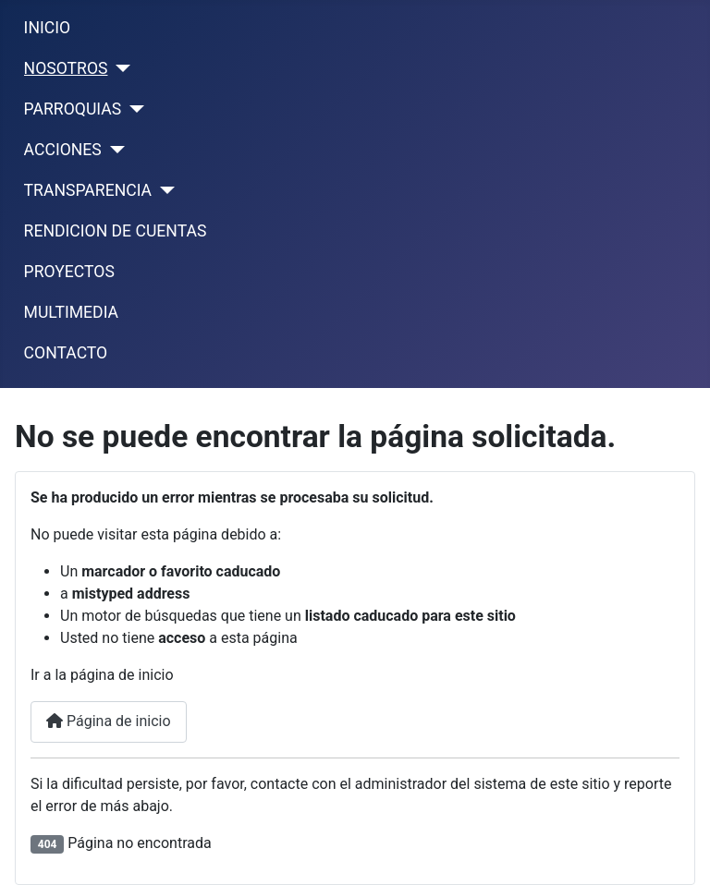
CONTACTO (66, 353)
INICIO (47, 27)
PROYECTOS (69, 271)
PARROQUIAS (73, 109)
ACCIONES (63, 149)
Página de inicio (108, 721)
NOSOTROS (66, 68)
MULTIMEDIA (71, 312)
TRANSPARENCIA (88, 190)
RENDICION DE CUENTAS (115, 231)
